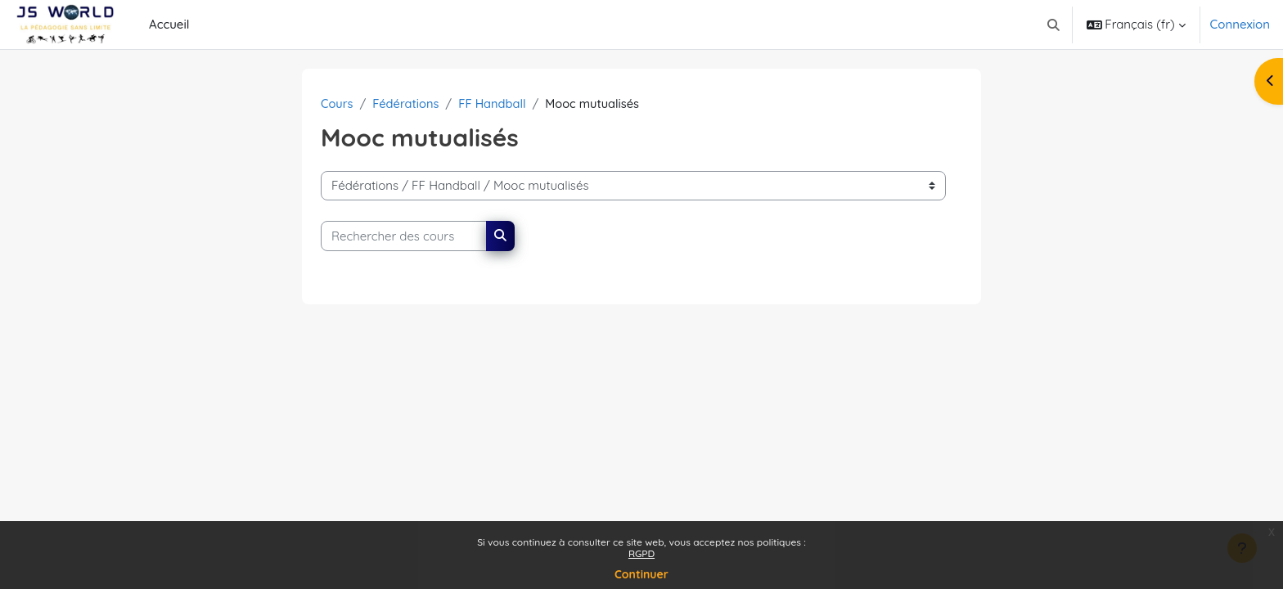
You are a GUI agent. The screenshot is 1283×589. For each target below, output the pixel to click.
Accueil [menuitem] (169, 24)
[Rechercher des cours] (404, 237)
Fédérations (408, 103)
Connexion (1240, 24)
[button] (1053, 24)
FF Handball (496, 103)
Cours (337, 103)
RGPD (641, 553)
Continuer (641, 574)
